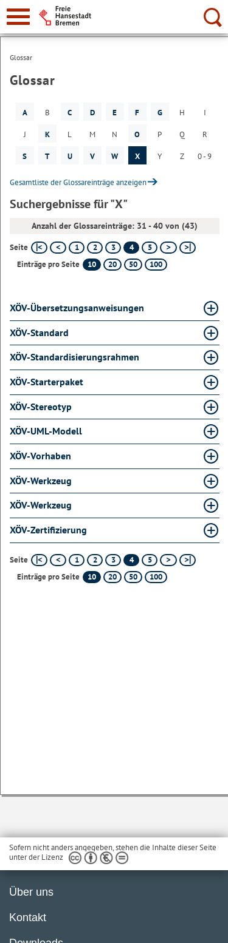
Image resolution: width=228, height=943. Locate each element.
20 (112, 264)
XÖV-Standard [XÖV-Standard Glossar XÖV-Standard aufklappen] (39, 332)
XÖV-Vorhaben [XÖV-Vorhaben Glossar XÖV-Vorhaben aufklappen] (40, 456)
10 (92, 264)
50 (133, 264)
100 (156, 264)
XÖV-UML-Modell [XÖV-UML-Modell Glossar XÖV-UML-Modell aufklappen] (46, 431)
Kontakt (27, 917)
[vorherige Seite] (58, 248)
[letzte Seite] (187, 248)
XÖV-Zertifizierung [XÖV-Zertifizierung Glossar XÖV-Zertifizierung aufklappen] (48, 530)
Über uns (31, 892)
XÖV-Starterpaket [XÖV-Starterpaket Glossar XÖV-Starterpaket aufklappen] (46, 382)
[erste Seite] (39, 248)
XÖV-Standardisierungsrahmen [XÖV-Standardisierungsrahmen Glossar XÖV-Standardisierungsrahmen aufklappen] (74, 357)
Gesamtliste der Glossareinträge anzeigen (78, 182)
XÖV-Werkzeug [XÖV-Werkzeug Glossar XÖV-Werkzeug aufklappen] (41, 481)
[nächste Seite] (168, 248)
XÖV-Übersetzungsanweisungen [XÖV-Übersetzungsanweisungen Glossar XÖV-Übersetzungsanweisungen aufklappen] (77, 308)
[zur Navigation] (18, 16)
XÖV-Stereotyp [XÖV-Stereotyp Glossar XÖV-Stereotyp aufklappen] (41, 407)
